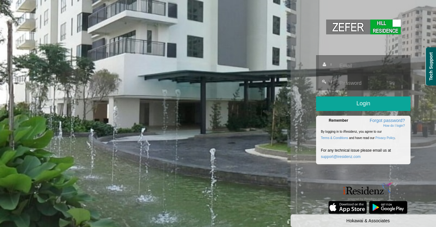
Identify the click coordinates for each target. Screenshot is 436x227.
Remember (338, 120)
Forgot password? (387, 120)
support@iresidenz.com (340, 156)
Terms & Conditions (334, 138)
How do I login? (394, 125)
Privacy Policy (385, 138)
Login (363, 103)
